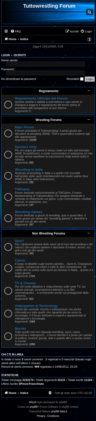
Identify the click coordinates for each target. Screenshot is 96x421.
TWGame (22, 189)
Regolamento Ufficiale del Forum (41, 98)
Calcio (20, 260)
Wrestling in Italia (29, 169)
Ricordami (75, 79)
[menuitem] (15, 31)
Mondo (20, 328)
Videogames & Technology (36, 306)
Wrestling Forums (49, 120)
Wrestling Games (28, 212)
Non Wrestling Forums (48, 233)
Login (5, 55)
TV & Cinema (25, 283)
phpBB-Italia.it (59, 411)
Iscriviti (20, 55)
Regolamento (48, 91)
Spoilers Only (26, 147)
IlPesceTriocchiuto (31, 383)
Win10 (32, 402)
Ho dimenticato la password (18, 78)
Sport (19, 241)
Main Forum (24, 127)
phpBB (33, 406)
